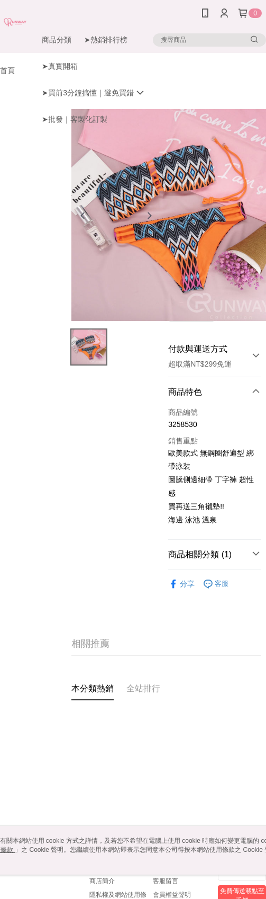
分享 (181, 584)
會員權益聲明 (172, 894)
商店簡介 (102, 881)
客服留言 (165, 881)
